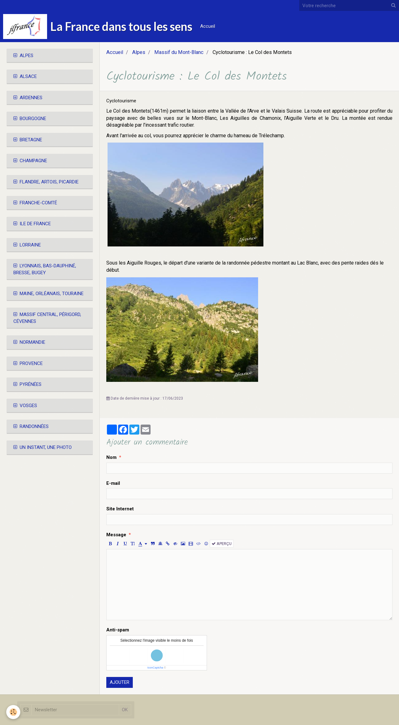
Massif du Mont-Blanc (179, 52)
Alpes (138, 52)
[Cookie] (13, 712)
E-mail (113, 483)
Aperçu (222, 543)
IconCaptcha (155, 667)
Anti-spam (117, 630)
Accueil (207, 26)
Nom (111, 457)
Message (116, 535)
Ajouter (119, 682)
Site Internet (120, 509)
